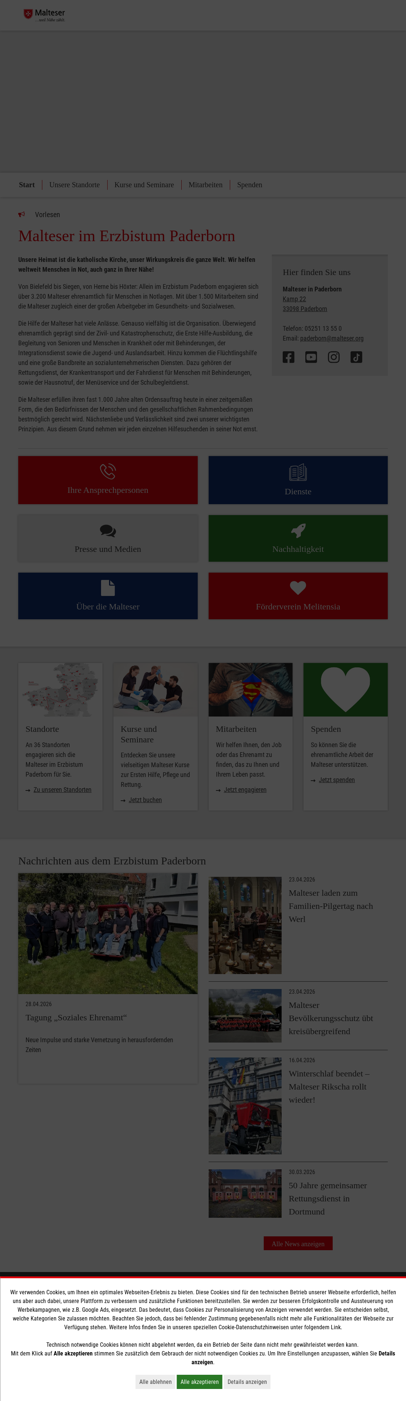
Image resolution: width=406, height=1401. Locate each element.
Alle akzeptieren (202, 1381)
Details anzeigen (249, 1381)
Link (336, 1327)
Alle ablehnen (157, 1381)
